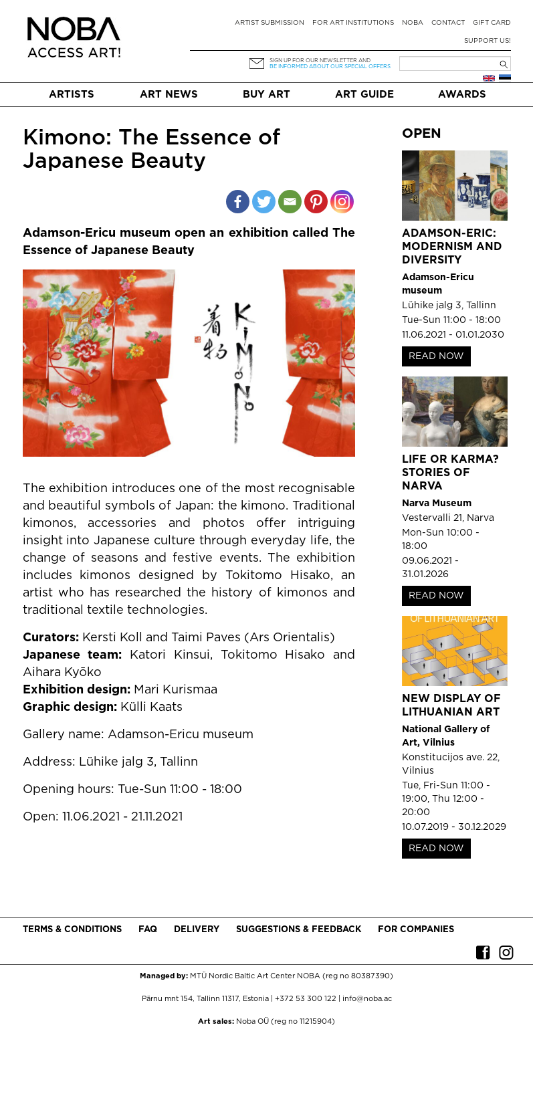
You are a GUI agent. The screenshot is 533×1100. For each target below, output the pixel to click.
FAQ (147, 929)
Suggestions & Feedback (298, 929)
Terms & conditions (72, 929)
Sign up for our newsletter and (320, 60)
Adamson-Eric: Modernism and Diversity (452, 247)
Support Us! (487, 41)
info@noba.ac (367, 999)
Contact (448, 23)
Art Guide (364, 94)
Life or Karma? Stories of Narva (450, 473)
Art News (169, 94)
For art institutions (353, 23)
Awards (462, 94)
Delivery (196, 929)
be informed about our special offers (330, 66)
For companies (416, 929)
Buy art (266, 94)
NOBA (412, 23)
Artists (71, 94)
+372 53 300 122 (305, 999)
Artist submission (269, 23)
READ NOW (436, 356)
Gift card (492, 23)
